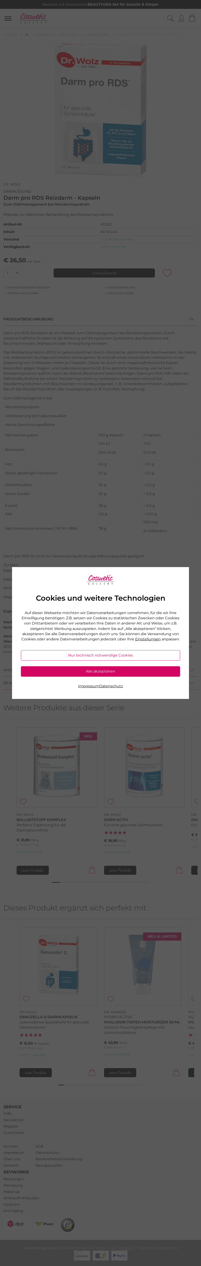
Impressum (88, 686)
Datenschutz (111, 686)
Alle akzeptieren (100, 671)
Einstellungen (148, 639)
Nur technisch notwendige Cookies (100, 655)
